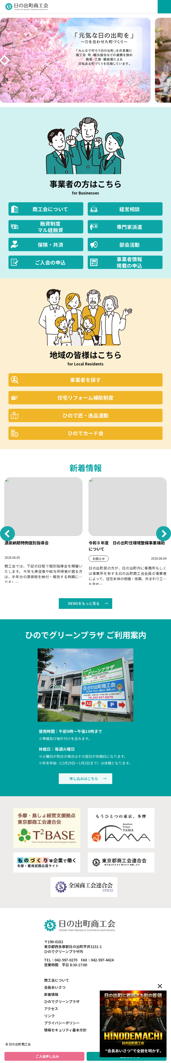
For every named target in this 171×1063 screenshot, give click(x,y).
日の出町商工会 (26, 6)
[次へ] (4, 60)
